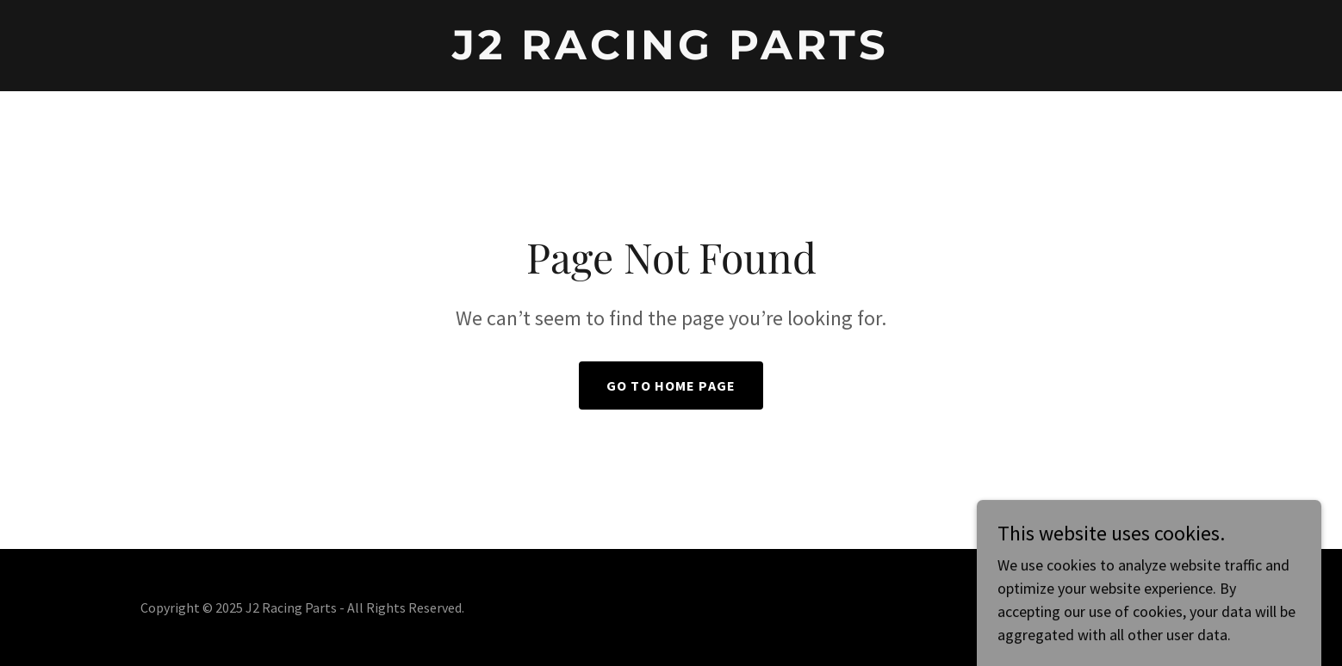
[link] (670, 54)
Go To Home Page (671, 385)
